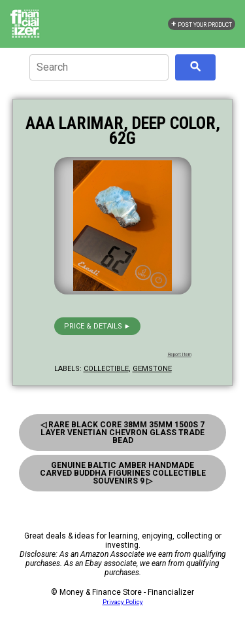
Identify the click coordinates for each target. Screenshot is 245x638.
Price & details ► (97, 326)
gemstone (152, 368)
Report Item (179, 354)
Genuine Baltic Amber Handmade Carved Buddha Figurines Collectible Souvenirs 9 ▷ (123, 473)
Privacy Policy (123, 601)
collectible (106, 368)
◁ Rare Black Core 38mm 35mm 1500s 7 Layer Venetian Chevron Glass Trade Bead (122, 432)
